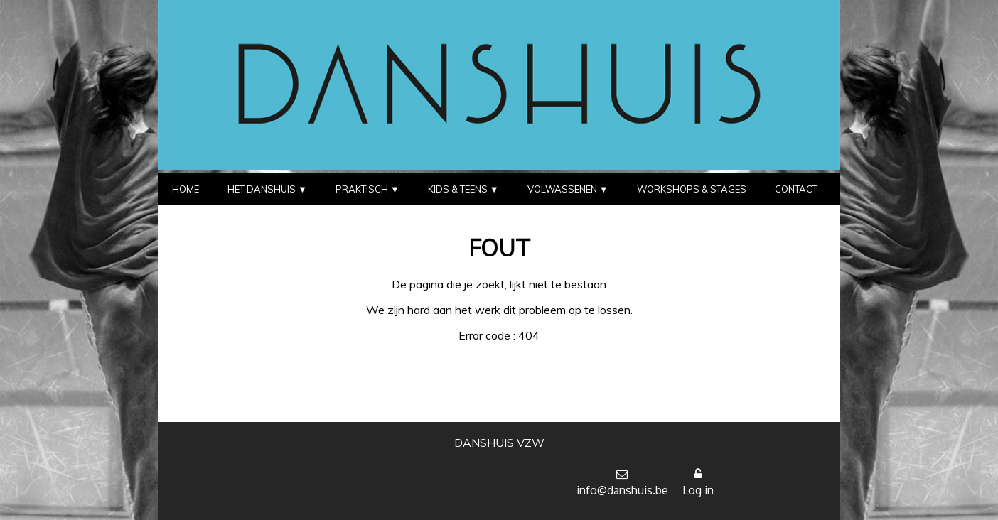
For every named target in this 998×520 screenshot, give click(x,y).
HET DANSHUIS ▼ (267, 189)
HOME (185, 189)
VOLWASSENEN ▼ (567, 189)
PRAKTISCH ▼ (367, 189)
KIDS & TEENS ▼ (463, 189)
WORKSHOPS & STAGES (691, 189)
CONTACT (796, 189)
